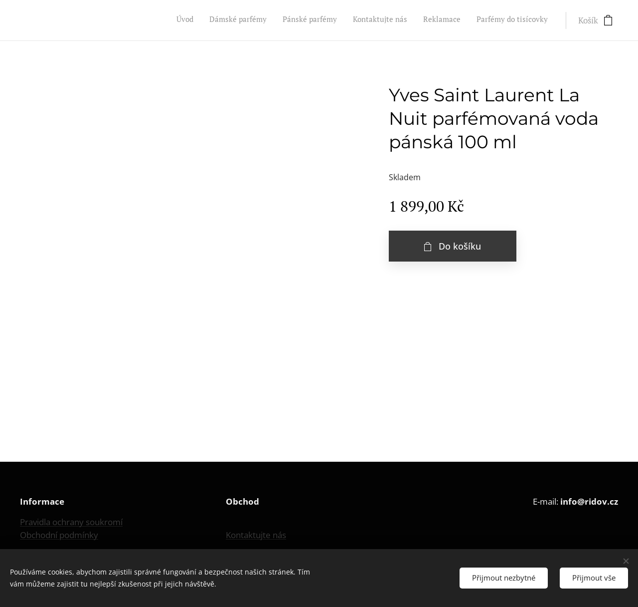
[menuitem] (471, 20)
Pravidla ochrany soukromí (71, 522)
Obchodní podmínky (59, 535)
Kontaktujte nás (256, 535)
